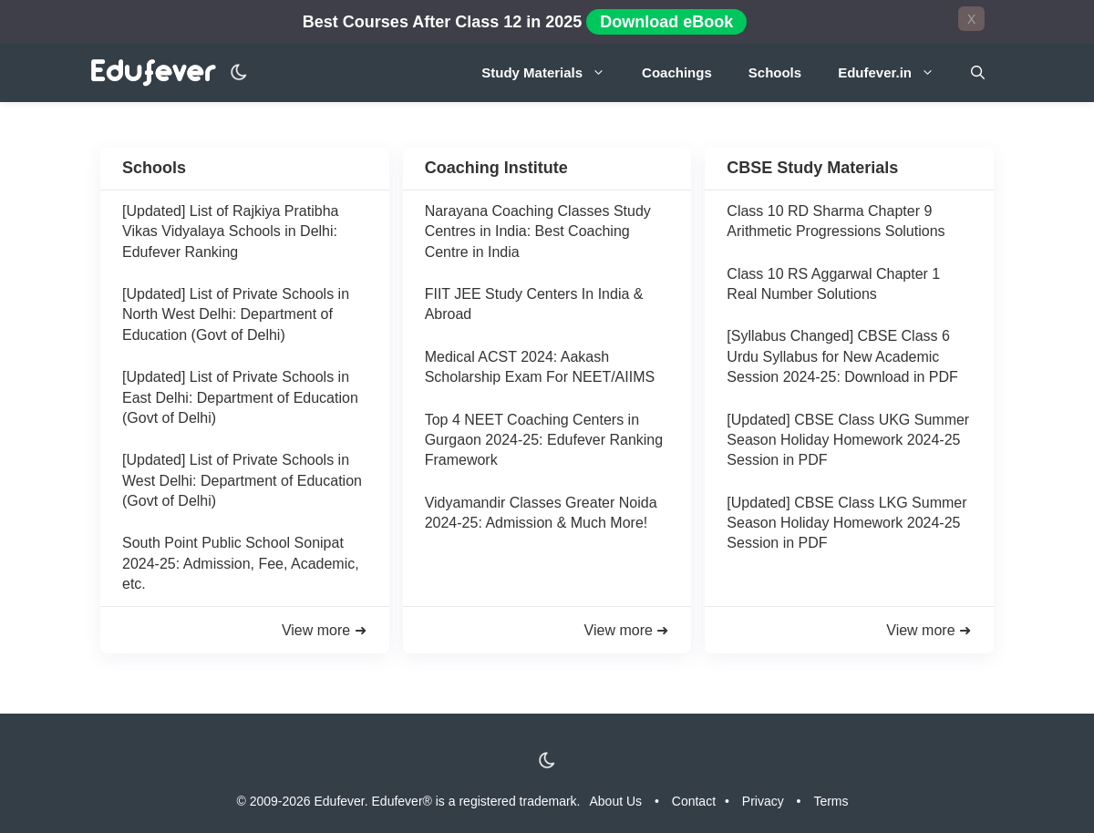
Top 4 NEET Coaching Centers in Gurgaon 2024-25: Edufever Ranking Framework (544, 440)
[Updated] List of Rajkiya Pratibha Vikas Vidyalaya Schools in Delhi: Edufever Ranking (230, 231)
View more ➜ (324, 630)
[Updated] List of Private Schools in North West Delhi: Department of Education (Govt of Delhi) (235, 314)
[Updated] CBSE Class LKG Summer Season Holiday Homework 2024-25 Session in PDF (846, 523)
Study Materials (552, 73)
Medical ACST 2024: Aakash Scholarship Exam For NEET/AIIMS (540, 367)
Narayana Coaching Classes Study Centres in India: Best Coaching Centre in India (538, 231)
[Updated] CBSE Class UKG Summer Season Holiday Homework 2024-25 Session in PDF (848, 440)
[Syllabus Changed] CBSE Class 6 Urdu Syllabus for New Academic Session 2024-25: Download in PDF (842, 356)
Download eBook (666, 22)
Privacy (763, 801)
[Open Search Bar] (978, 73)
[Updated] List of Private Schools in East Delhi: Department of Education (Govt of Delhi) (240, 397)
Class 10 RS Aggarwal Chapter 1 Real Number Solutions (833, 284)
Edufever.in (895, 73)
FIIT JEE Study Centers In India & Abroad (534, 304)
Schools (774, 72)
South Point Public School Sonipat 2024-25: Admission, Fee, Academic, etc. (240, 563)
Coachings (677, 72)
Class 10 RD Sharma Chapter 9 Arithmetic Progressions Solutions (835, 221)
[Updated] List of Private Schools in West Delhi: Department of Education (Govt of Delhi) (242, 480)
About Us (616, 801)
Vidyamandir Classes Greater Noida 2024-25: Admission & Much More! (541, 512)
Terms (830, 801)
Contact (694, 801)
